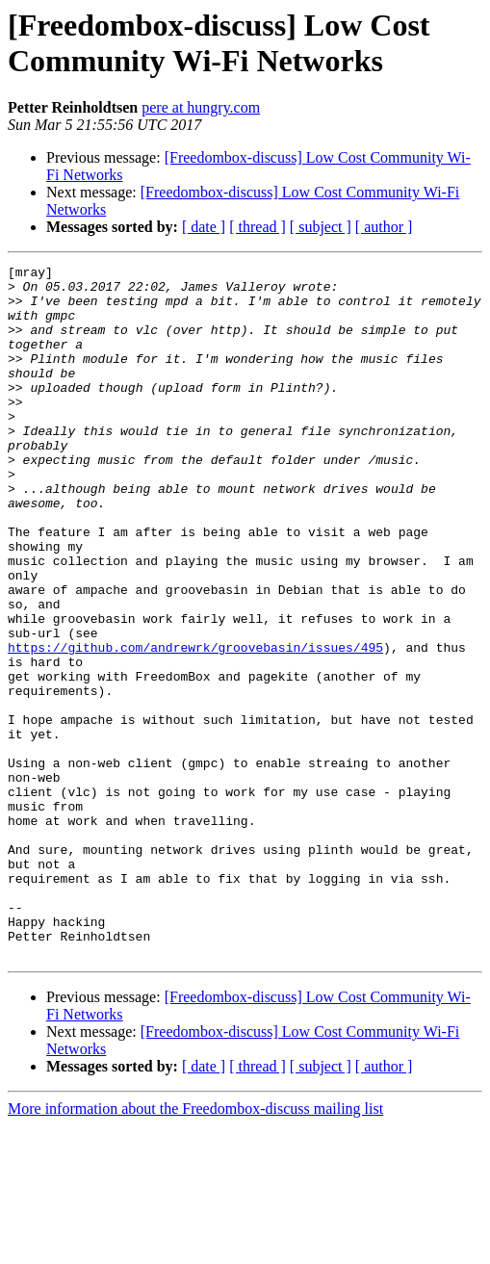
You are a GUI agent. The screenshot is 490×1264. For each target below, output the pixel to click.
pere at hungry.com (201, 107)
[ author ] (384, 227)
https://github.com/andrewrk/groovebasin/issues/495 (195, 725)
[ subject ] (320, 227)
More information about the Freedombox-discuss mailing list (195, 1247)
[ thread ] (257, 227)
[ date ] (203, 227)
